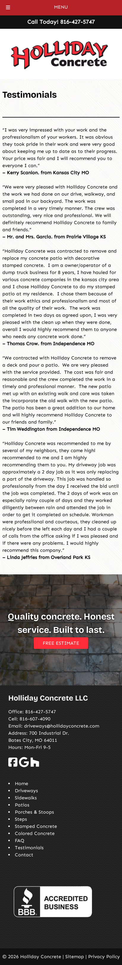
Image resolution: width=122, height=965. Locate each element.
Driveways (26, 790)
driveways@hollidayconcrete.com (61, 726)
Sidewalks (26, 798)
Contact (24, 855)
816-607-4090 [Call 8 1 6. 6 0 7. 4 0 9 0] (35, 719)
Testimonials (29, 847)
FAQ (19, 840)
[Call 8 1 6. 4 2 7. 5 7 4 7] (77, 21)
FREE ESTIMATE (61, 643)
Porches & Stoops (34, 812)
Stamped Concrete (36, 826)
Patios (22, 805)
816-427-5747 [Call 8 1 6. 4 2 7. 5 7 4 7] (40, 711)
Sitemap (74, 956)
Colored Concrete (35, 833)
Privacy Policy (104, 956)
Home (21, 783)
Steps (21, 819)
